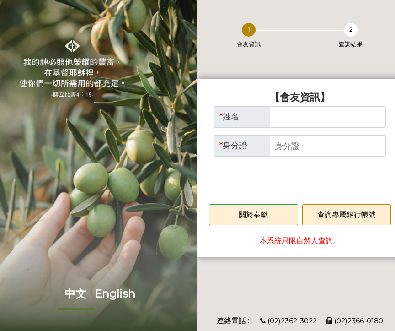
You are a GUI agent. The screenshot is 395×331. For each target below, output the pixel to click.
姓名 (229, 117)
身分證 (233, 146)
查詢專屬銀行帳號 (346, 214)
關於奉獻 (253, 214)
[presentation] (283, 182)
